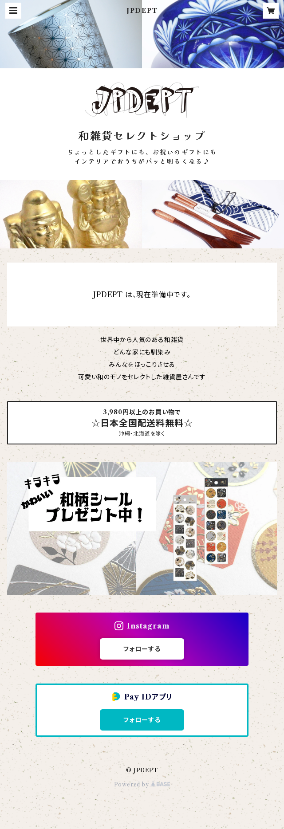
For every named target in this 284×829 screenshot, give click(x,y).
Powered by (142, 784)
